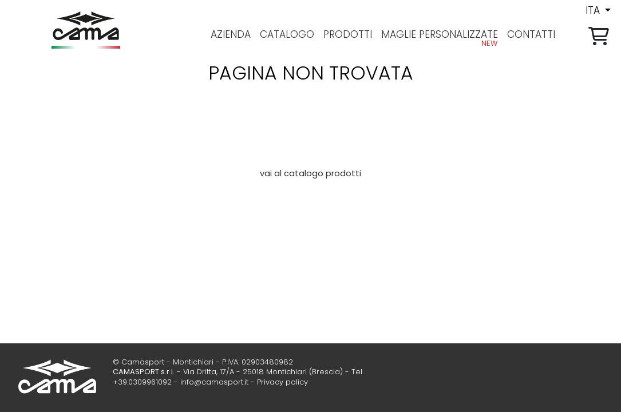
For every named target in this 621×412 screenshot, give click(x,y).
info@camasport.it (214, 382)
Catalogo (287, 34)
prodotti (347, 34)
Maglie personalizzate (439, 34)
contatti (531, 34)
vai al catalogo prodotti (310, 173)
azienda (231, 34)
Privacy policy (282, 382)
